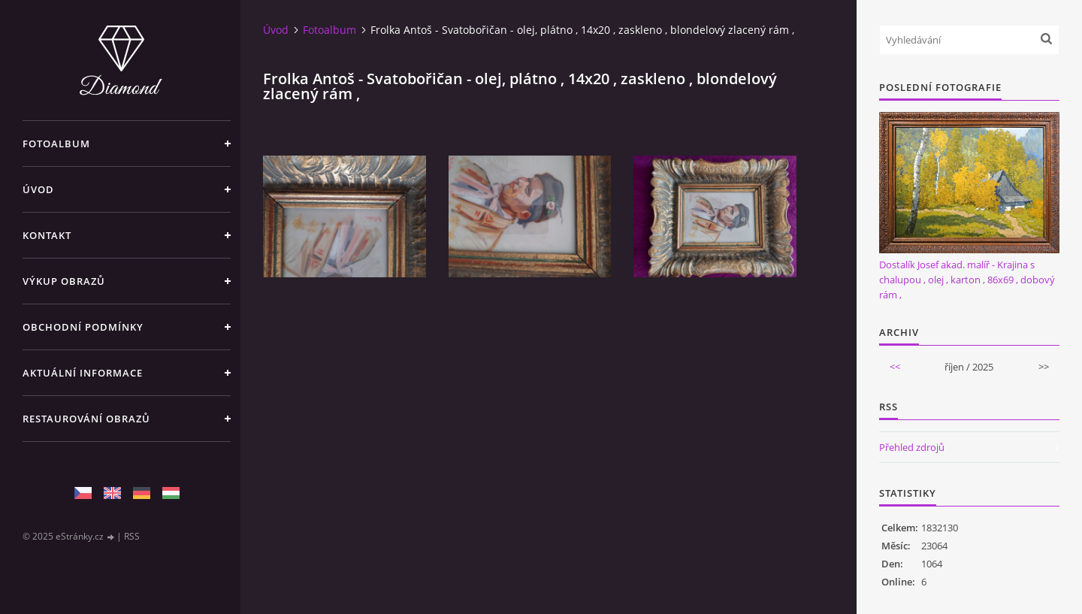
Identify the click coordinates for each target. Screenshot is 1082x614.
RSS (132, 536)
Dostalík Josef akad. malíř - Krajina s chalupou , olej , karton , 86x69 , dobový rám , (967, 279)
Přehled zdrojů (911, 447)
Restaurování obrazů (86, 418)
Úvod (38, 189)
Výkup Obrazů (64, 281)
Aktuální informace (83, 373)
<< (895, 367)
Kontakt (47, 235)
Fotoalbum (56, 143)
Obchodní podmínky (83, 327)
